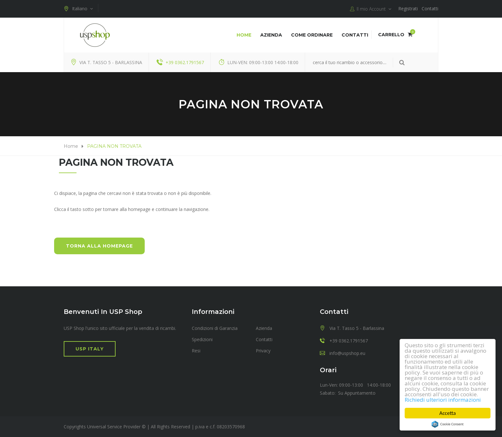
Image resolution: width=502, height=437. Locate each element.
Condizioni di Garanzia (215, 328)
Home (244, 35)
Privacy (263, 351)
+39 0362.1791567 (185, 62)
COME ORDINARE (312, 35)
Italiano (78, 8)
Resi (196, 351)
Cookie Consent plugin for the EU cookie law (448, 424)
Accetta (448, 413)
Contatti (430, 8)
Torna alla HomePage (99, 246)
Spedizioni (202, 339)
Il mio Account (370, 9)
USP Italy (90, 349)
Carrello (395, 35)
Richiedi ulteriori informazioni (443, 399)
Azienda (271, 35)
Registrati (408, 8)
